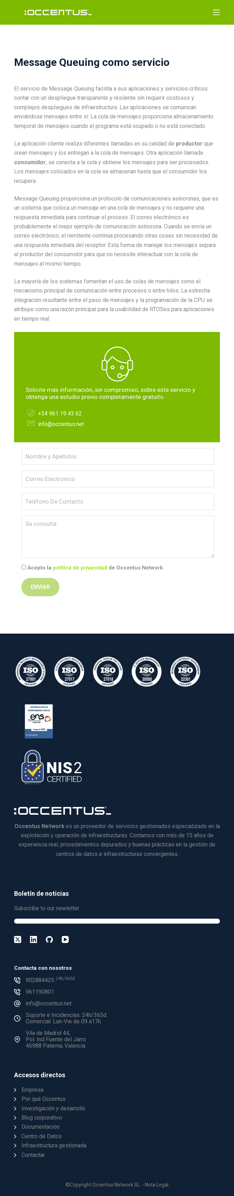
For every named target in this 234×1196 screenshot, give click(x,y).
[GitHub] (49, 939)
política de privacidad (80, 568)
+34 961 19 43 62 (60, 413)
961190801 (40, 991)
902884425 (50, 980)
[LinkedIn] (33, 939)
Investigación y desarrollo (53, 1108)
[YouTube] (65, 939)
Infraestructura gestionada (53, 1145)
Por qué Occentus (43, 1099)
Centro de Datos (41, 1136)
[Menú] (216, 12)
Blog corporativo (41, 1117)
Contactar (33, 1155)
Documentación (40, 1126)
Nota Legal (156, 1185)
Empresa (32, 1089)
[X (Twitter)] (17, 939)
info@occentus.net (61, 424)
